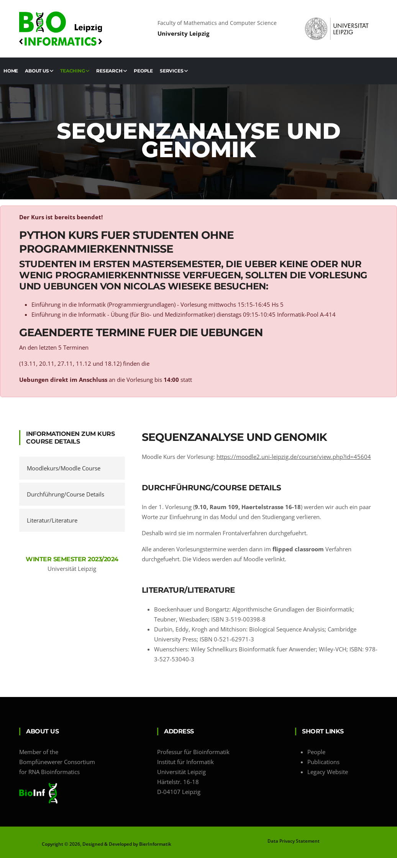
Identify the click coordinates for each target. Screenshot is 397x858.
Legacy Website (327, 772)
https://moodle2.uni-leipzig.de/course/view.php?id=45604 (294, 456)
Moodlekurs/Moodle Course (63, 468)
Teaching (74, 71)
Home (10, 71)
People (143, 71)
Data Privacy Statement (293, 841)
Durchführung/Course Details (65, 494)
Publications (323, 762)
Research (111, 71)
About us (39, 71)
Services (174, 71)
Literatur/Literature (52, 520)
